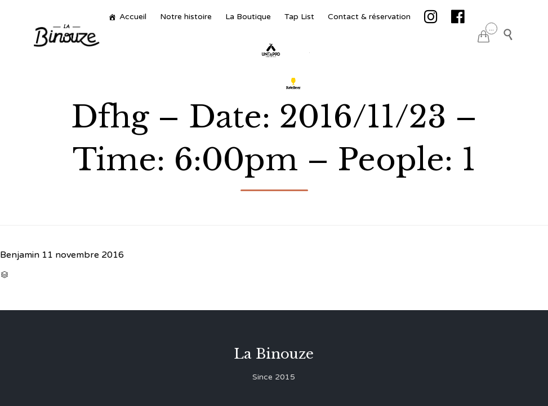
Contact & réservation (369, 16)
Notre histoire (186, 16)
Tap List (299, 16)
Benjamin (19, 255)
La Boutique (248, 16)
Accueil (132, 16)
